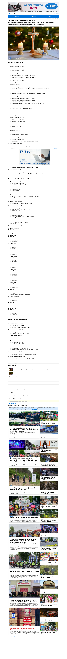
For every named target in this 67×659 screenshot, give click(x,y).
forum (11, 363)
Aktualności (17, 16)
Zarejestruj (35, 409)
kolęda (26, 401)
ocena (18, 363)
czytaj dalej (55, 148)
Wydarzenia (34, 16)
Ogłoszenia (50, 16)
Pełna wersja (56, 13)
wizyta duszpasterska (14, 401)
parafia (23, 401)
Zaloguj (33, 409)
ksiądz (20, 401)
